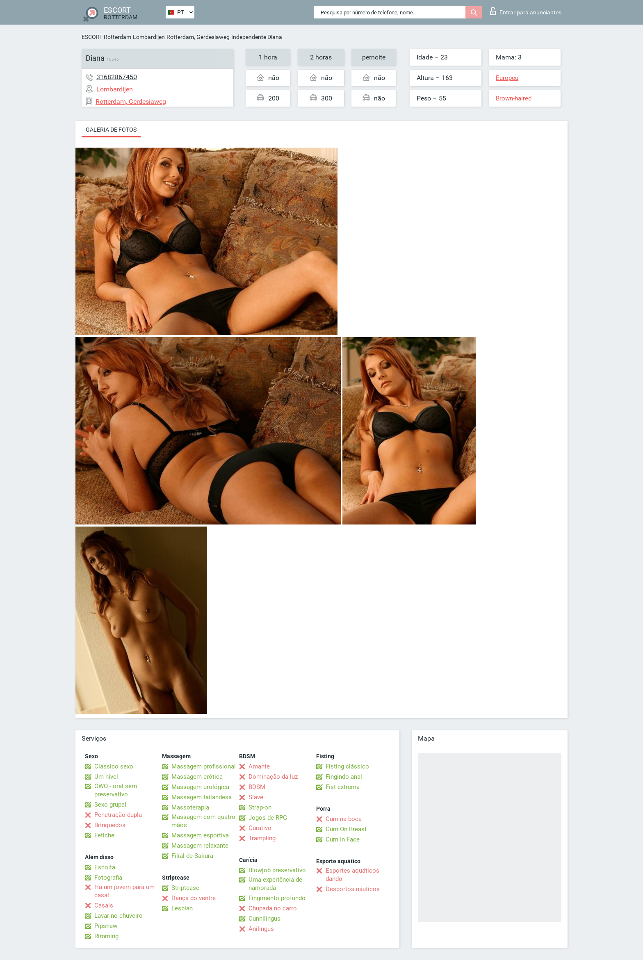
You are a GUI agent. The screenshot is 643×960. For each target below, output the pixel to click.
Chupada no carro (273, 908)
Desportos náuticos (353, 889)
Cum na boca (344, 819)
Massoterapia (190, 807)
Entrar (525, 11)
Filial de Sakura (192, 856)
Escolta (104, 867)
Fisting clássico (347, 766)
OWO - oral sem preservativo (115, 790)
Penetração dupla (118, 815)
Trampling (262, 838)
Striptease (185, 888)
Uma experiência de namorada (275, 884)
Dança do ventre (193, 898)
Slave (256, 797)
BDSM (257, 787)
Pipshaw (105, 926)
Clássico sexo (113, 766)
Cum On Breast (346, 829)
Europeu (507, 78)
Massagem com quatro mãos (203, 821)
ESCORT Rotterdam (106, 37)
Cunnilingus (264, 918)
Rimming (106, 936)
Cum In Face (343, 839)
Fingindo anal (344, 776)
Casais (103, 905)
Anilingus (261, 929)
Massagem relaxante (199, 845)
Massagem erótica (197, 776)
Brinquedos (109, 825)
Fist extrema (343, 787)
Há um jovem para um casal (124, 891)
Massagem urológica (200, 787)
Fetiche (104, 835)
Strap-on (260, 807)
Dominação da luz (273, 776)
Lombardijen (149, 37)
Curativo (260, 828)
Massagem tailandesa (201, 797)
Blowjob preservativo (277, 870)
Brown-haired (513, 98)
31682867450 (116, 77)
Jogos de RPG (268, 817)
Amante (259, 766)
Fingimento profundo (277, 898)
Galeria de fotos (111, 129)
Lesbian (182, 908)
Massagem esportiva (200, 835)
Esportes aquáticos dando (352, 874)
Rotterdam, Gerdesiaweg (198, 37)
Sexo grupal (110, 804)
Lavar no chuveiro (118, 915)
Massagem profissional (203, 766)
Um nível (106, 776)
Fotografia (108, 877)
